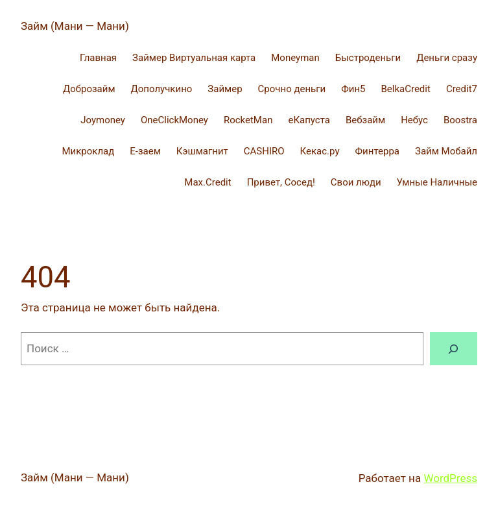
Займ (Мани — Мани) (75, 25)
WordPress (450, 478)
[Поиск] (453, 348)
